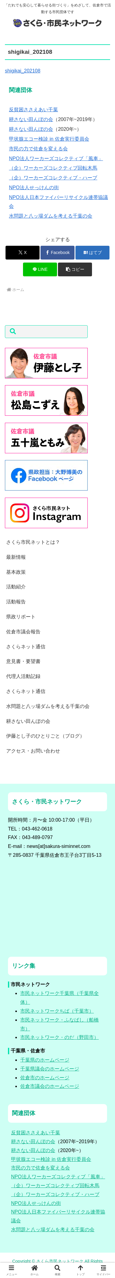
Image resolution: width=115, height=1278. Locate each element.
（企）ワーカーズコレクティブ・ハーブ (53, 177)
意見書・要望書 (23, 661)
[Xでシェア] (23, 253)
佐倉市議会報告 (23, 631)
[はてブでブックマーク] (92, 253)
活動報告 (16, 601)
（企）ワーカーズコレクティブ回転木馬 (53, 168)
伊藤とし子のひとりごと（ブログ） (45, 735)
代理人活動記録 (23, 676)
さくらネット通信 (25, 646)
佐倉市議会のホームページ (49, 1086)
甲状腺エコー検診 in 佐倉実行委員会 (49, 139)
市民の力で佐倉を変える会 (38, 148)
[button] (75, 269)
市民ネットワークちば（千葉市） (57, 1011)
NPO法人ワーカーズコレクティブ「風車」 (56, 158)
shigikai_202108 (22, 70)
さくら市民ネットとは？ (33, 542)
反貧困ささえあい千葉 (33, 109)
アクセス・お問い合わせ (33, 750)
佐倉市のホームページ (44, 1077)
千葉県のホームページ (44, 1060)
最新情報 (16, 557)
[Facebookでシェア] (57, 253)
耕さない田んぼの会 (31, 119)
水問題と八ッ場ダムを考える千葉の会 (50, 216)
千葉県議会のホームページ (49, 1068)
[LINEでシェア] (40, 269)
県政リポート (21, 616)
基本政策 (16, 572)
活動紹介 (16, 586)
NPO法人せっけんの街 (34, 187)
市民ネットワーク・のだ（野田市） (59, 1037)
